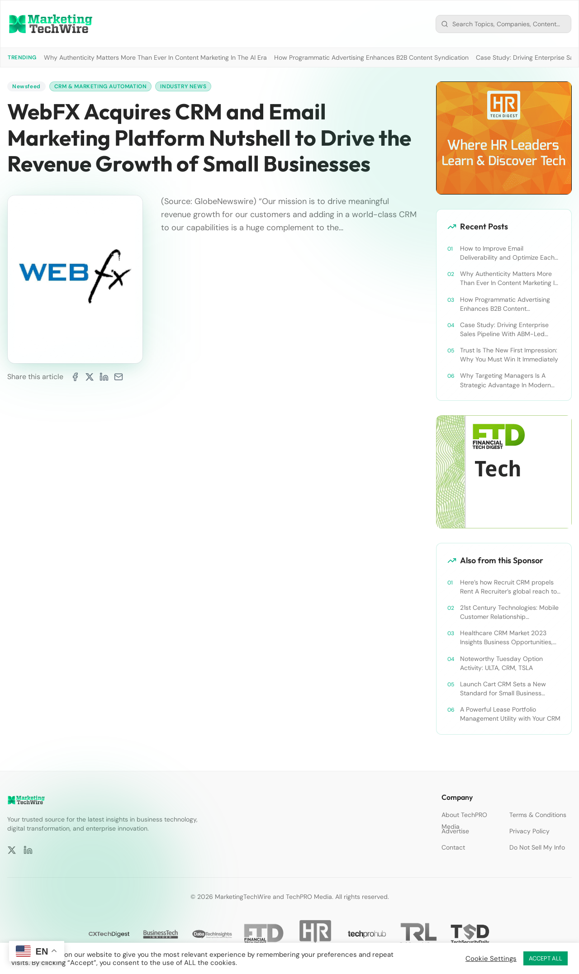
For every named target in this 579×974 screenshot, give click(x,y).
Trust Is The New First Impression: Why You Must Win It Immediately (509, 354)
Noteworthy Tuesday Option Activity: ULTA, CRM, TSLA (501, 663)
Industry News (183, 86)
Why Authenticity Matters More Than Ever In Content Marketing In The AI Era (155, 57)
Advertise (455, 831)
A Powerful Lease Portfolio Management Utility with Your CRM (510, 713)
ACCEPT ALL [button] (545, 958)
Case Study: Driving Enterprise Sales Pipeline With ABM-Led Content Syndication (504, 329)
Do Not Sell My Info (537, 847)
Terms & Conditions (537, 815)
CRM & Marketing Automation (100, 86)
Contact (453, 847)
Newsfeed (26, 86)
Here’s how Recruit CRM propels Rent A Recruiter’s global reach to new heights (508, 587)
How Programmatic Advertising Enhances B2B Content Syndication (371, 57)
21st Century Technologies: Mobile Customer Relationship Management (509, 612)
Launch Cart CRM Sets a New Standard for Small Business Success (503, 689)
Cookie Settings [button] (491, 959)
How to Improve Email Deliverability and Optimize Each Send (507, 253)
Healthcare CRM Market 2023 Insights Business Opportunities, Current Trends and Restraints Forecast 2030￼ (506, 637)
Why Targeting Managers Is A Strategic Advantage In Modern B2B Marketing (505, 380)
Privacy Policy (529, 831)
